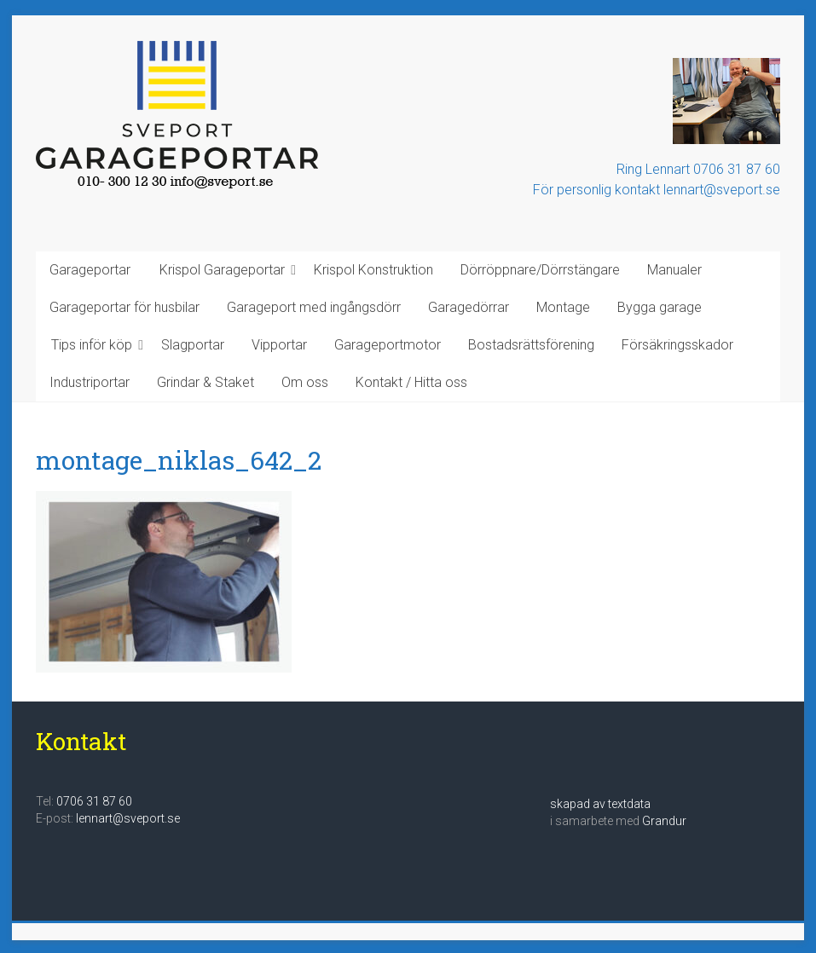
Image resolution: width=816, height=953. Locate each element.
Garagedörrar (468, 307)
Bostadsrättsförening (531, 345)
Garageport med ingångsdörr (314, 307)
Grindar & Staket (205, 382)
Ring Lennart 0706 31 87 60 (698, 169)
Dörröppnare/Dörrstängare (540, 270)
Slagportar (192, 345)
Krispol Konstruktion (373, 270)
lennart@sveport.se (128, 818)
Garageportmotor (387, 345)
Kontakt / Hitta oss (411, 382)
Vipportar (279, 345)
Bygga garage (659, 307)
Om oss (304, 382)
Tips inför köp (91, 345)
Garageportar (89, 270)
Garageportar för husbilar (124, 307)
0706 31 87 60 (94, 801)
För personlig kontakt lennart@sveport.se (656, 190)
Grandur (664, 821)
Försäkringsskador (677, 345)
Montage (563, 307)
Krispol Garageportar (222, 270)
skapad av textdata (600, 804)
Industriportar (89, 382)
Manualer (674, 270)
